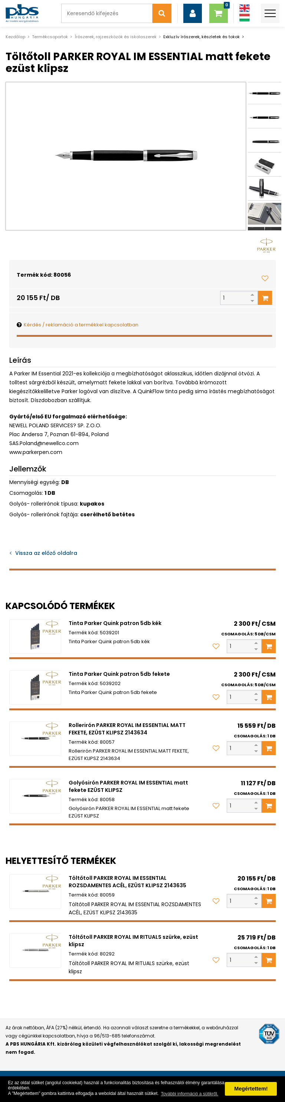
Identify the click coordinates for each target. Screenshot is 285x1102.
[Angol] (244, 8)
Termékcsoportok (50, 37)
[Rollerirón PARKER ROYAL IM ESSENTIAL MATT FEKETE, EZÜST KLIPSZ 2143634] (35, 738)
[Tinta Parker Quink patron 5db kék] (35, 636)
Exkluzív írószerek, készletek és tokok (201, 37)
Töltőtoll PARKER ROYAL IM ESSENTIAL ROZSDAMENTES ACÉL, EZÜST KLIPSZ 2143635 (127, 881)
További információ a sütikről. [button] (189, 1093)
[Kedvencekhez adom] (265, 278)
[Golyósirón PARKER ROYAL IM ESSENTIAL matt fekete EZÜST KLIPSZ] (35, 796)
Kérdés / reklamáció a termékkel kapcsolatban (81, 324)
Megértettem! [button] (251, 1089)
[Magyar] (244, 18)
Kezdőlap (15, 37)
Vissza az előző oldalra (46, 553)
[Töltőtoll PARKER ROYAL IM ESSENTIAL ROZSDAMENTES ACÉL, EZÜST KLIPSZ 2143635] (35, 891)
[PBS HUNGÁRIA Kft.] (22, 13)
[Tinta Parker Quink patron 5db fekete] (35, 687)
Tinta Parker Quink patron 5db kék (115, 623)
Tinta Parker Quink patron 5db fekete (119, 674)
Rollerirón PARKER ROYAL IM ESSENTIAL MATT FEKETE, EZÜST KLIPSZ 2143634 (127, 728)
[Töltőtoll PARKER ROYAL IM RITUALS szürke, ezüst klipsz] (35, 950)
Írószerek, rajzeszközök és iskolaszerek (116, 37)
